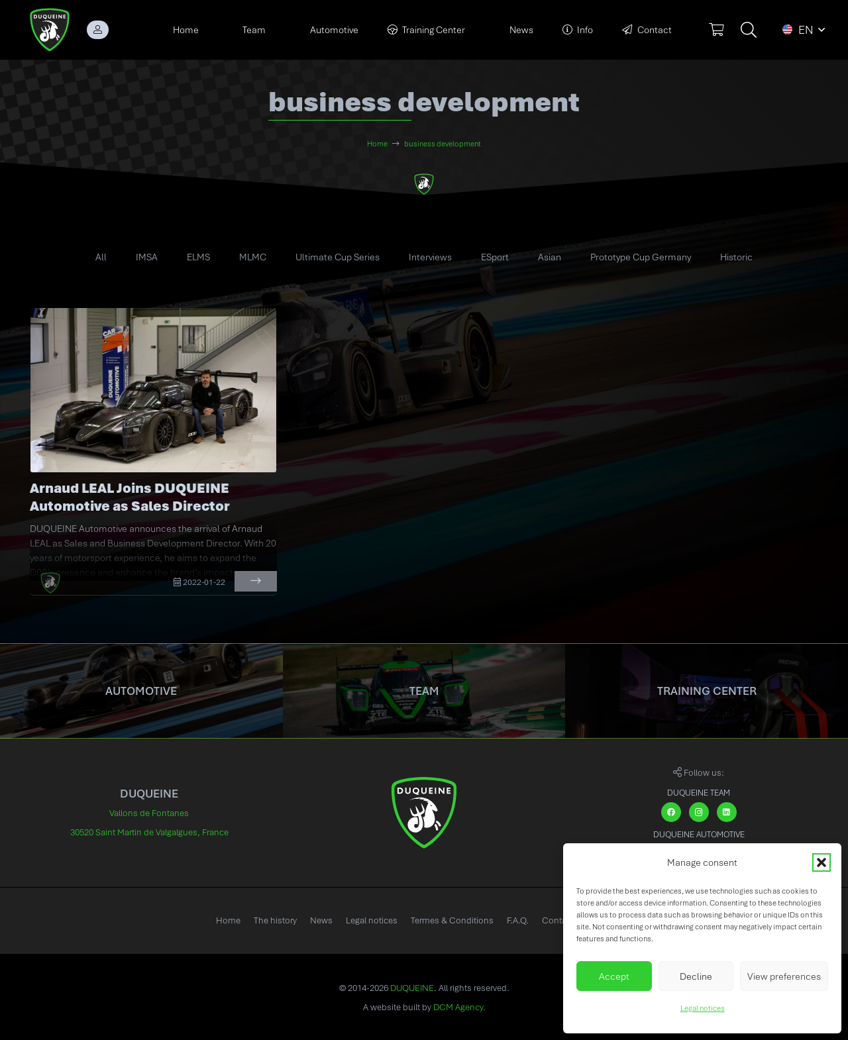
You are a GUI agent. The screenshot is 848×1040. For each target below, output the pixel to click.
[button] (821, 862)
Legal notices (702, 1008)
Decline (696, 976)
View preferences (784, 976)
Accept (614, 976)
